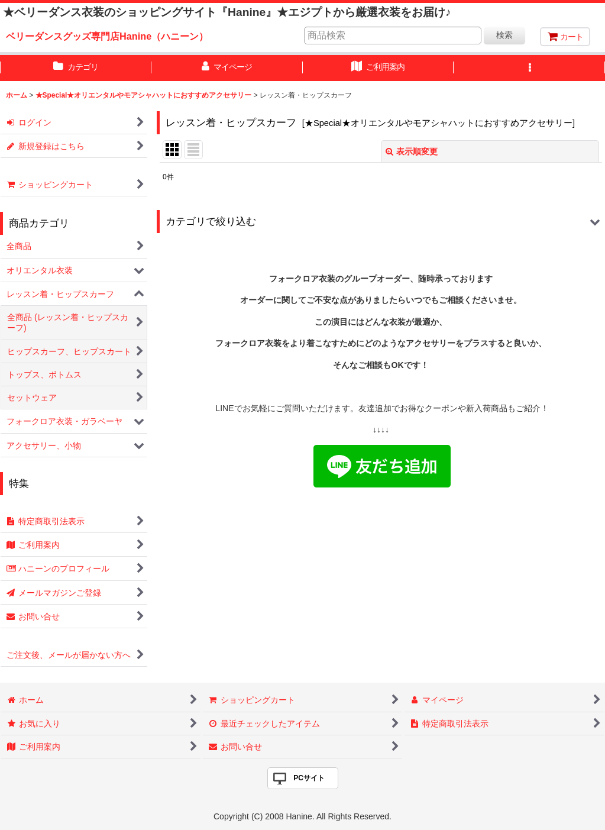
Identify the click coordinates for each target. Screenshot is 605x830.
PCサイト (309, 778)
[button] (529, 68)
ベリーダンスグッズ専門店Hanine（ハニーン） (107, 36)
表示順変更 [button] (412, 151)
